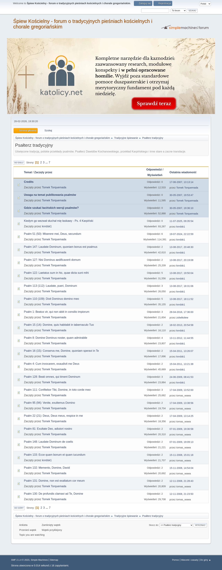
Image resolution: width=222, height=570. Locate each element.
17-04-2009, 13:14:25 (181, 416)
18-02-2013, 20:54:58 (181, 325)
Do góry (19, 508)
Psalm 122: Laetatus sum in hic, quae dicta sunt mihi (56, 272)
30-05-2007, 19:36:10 (181, 208)
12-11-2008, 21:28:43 (181, 481)
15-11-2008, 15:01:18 (181, 455)
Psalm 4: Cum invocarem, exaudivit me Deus (51, 363)
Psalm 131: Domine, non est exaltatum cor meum (54, 480)
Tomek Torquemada (54, 187)
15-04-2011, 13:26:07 (181, 351)
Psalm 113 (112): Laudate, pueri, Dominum (50, 285)
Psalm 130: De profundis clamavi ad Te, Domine (53, 493)
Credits (28, 181)
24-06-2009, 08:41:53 (181, 377)
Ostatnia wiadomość (184, 172)
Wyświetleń (154, 175)
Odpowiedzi (154, 169)
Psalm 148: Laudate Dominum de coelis (48, 441)
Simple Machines (39, 560)
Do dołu (18, 163)
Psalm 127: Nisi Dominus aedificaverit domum (52, 259)
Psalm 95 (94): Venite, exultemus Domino (49, 402)
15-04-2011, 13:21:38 (181, 364)
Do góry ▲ (205, 560)
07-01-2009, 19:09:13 (181, 442)
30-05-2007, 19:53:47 (181, 195)
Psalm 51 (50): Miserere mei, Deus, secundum (52, 233)
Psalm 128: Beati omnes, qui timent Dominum (52, 376)
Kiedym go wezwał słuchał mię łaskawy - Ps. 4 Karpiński (58, 220)
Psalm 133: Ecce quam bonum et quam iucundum (54, 454)
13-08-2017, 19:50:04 (181, 273)
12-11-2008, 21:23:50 (181, 494)
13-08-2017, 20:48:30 (181, 247)
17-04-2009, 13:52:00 (181, 390)
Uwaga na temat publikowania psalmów (50, 194)
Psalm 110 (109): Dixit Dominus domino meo (51, 298)
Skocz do (153, 525)
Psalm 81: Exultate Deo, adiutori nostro (48, 428)
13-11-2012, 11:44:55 (181, 338)
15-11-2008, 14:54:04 (181, 468)
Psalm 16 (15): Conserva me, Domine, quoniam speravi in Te (61, 350)
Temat (28, 172)
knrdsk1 (47, 226)
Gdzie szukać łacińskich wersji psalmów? (51, 207)
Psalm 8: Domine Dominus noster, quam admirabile (55, 337)
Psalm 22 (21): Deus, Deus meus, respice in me (53, 415)
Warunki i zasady (189, 560)
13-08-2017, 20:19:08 (181, 260)
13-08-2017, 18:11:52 (181, 299)
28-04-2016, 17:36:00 (181, 312)
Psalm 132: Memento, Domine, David (47, 467)
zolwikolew (182, 317)
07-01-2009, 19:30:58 (181, 429)
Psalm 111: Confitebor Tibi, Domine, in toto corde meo (57, 389)
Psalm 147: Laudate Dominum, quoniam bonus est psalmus (60, 246)
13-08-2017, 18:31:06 (181, 286)
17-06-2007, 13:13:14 (181, 182)
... (47, 162)
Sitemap (54, 560)
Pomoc (175, 560)
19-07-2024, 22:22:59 (181, 234)
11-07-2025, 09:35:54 (181, 221)
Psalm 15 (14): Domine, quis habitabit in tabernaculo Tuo (59, 324)
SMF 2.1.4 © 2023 (20, 560)
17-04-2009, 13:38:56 (181, 403)
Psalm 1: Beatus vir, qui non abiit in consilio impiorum (56, 311)
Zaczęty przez (43, 172)
